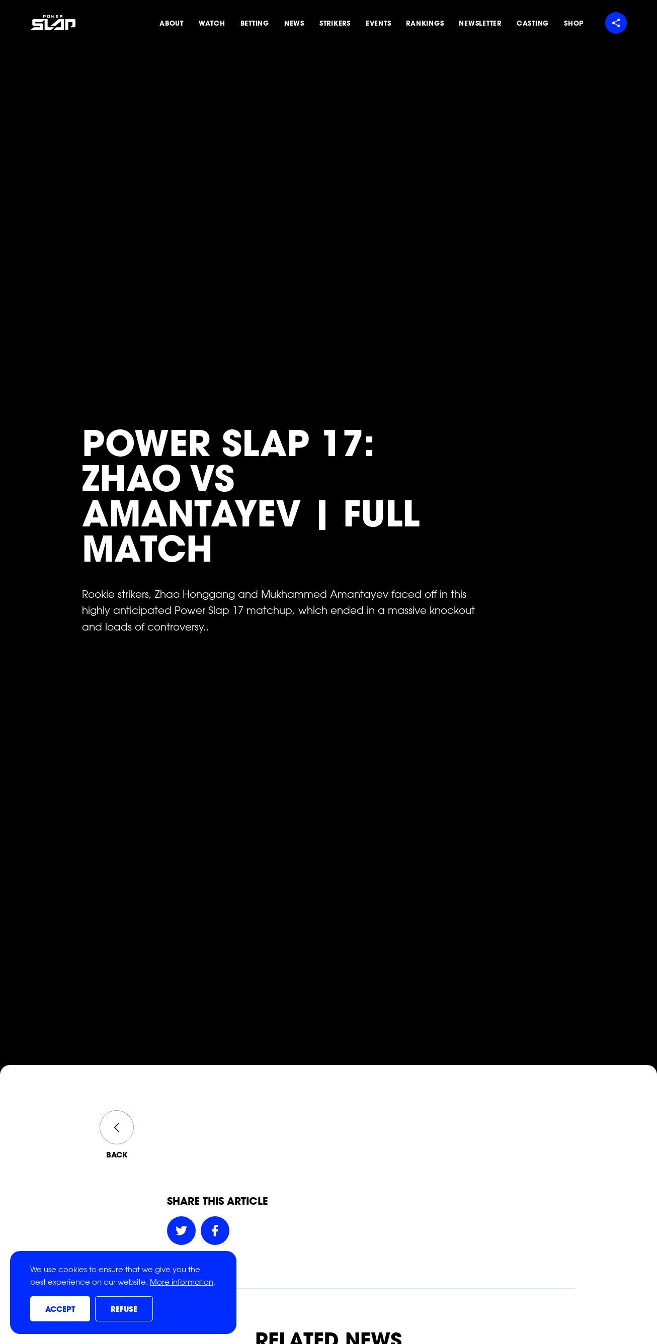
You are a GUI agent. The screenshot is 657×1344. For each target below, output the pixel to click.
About (171, 23)
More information (181, 1282)
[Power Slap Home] (52, 22)
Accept (60, 1309)
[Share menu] (616, 23)
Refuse (124, 1309)
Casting (533, 23)
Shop (574, 23)
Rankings (425, 23)
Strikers (335, 23)
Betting (254, 23)
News (294, 23)
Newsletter (480, 23)
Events (378, 23)
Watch (212, 23)
